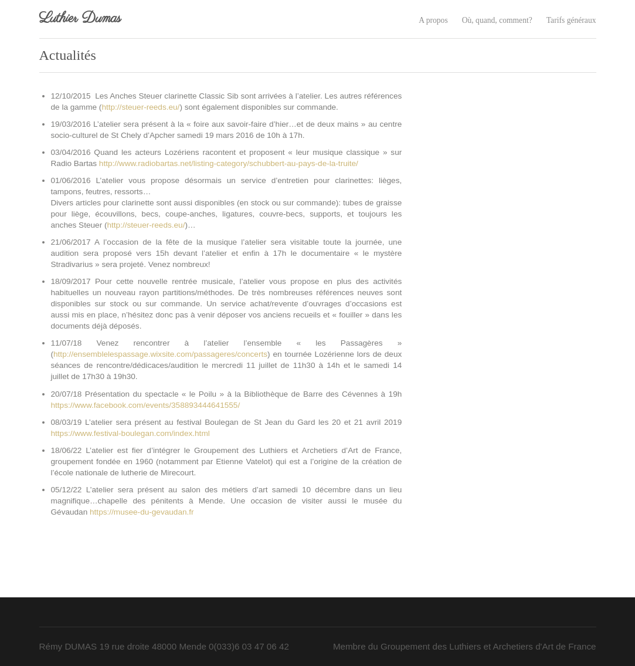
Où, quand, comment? (497, 20)
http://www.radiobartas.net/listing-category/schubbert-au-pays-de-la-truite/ (228, 163)
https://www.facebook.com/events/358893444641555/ (145, 405)
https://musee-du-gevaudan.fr (142, 512)
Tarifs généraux (571, 20)
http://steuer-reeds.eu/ (140, 107)
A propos (433, 20)
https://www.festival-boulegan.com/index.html (130, 433)
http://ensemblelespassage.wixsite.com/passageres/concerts (160, 354)
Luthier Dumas (80, 18)
